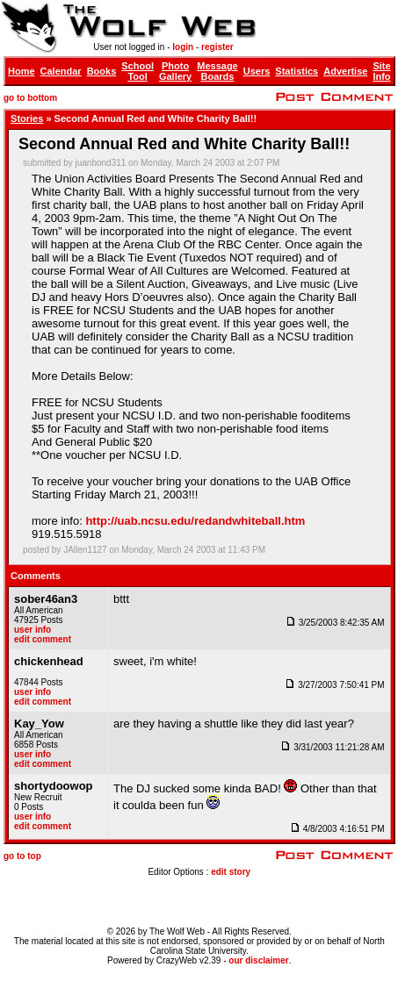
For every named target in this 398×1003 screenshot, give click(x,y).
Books (102, 71)
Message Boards (217, 71)
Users (257, 71)
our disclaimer (258, 960)
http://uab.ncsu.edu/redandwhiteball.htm (195, 520)
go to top (22, 856)
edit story (230, 872)
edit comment (42, 639)
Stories (27, 118)
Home (21, 71)
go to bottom (30, 98)
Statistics (296, 71)
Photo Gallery (175, 71)
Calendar (61, 71)
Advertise (345, 71)
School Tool (137, 71)
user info (32, 629)
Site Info (381, 71)
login (182, 47)
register (217, 47)
